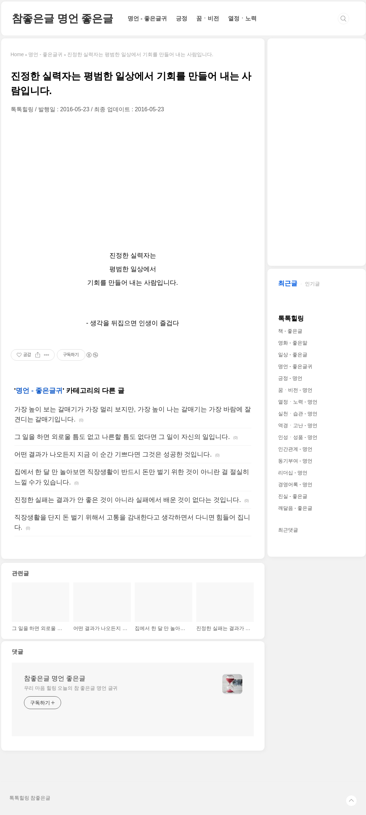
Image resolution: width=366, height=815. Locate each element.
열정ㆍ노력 (242, 18)
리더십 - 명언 (292, 472)
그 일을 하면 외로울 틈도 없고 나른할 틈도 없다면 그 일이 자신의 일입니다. (122, 436)
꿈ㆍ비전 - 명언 (295, 390)
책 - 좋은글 (290, 331)
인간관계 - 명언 (295, 449)
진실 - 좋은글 (292, 496)
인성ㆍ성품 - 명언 (297, 437)
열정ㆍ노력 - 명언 (297, 402)
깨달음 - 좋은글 (295, 508)
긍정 (181, 18)
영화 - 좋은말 (292, 343)
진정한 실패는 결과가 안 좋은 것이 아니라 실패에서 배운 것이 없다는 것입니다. (127, 499)
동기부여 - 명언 (295, 461)
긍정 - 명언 (290, 378)
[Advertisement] (133, 181)
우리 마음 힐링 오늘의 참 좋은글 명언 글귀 (71, 688)
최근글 (287, 283)
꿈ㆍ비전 (207, 18)
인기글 (312, 284)
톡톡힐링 (291, 318)
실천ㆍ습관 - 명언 (297, 413)
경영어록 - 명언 (295, 484)
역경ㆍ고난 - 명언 (297, 425)
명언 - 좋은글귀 (147, 18)
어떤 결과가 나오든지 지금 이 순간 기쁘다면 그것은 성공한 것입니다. (113, 454)
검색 (343, 18)
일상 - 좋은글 (292, 354)
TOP (351, 800)
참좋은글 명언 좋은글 (62, 18)
